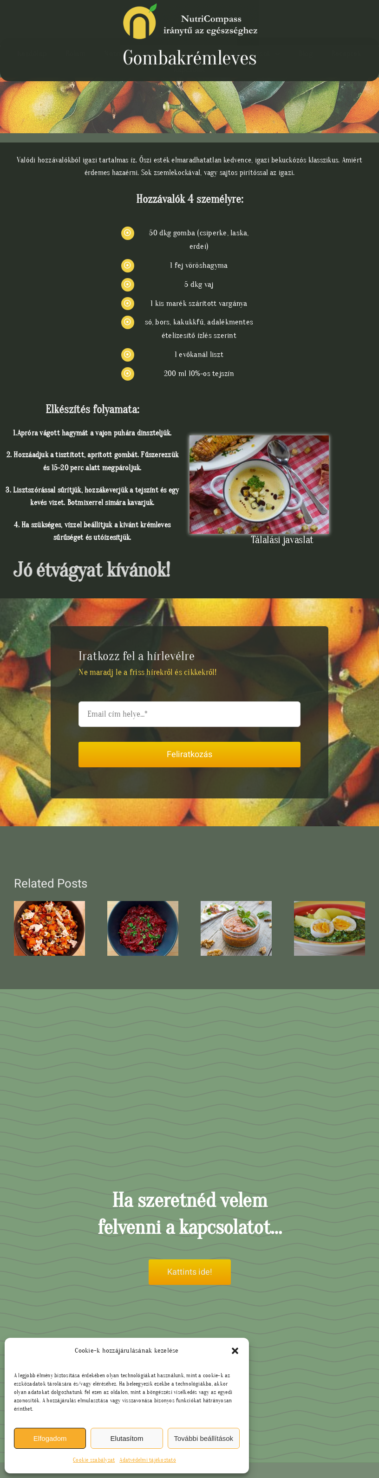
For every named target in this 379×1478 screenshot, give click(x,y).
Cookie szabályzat (94, 1460)
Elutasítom (127, 1438)
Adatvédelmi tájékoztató (147, 1460)
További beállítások (204, 1438)
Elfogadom (50, 1438)
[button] (235, 1350)
